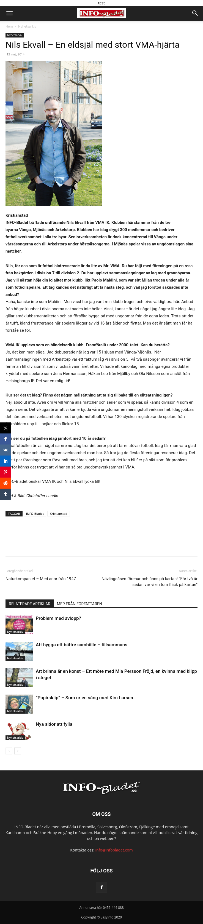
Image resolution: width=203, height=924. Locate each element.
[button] (9, 13)
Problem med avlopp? (58, 618)
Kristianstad (58, 513)
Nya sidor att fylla (54, 724)
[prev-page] (9, 751)
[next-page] (17, 751)
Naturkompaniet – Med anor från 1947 (41, 578)
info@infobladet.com (114, 850)
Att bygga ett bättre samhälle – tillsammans (81, 644)
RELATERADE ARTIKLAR (29, 604)
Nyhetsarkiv (27, 26)
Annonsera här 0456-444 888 (101, 907)
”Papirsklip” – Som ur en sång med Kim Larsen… (86, 697)
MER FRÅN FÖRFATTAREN (79, 604)
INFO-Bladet (35, 513)
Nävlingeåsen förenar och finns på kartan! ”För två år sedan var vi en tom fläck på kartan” (149, 581)
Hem (9, 26)
